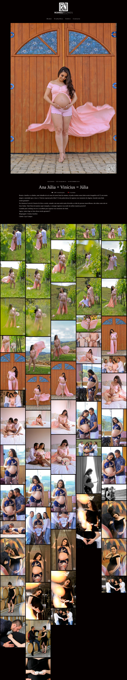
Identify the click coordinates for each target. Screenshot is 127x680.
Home (49, 19)
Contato (76, 19)
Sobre (68, 19)
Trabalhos (58, 19)
